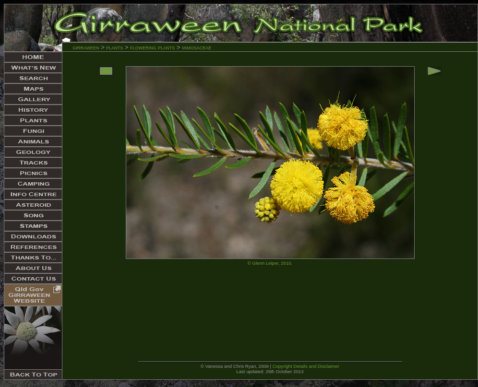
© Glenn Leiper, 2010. (270, 263)
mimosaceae (196, 47)
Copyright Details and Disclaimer (306, 366)
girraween (85, 47)
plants (114, 47)
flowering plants (153, 47)
